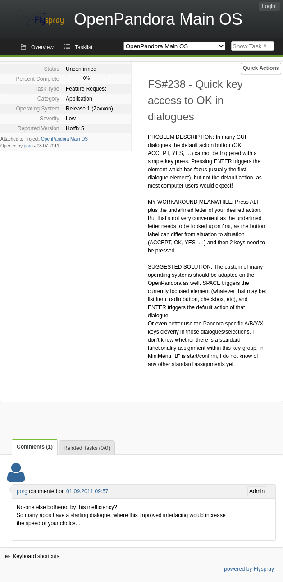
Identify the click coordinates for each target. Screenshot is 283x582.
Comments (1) (35, 447)
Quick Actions (261, 68)
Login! (269, 6)
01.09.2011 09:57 (87, 491)
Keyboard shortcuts (32, 556)
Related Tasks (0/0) (87, 448)
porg (28, 145)
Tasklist (83, 47)
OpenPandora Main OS (64, 139)
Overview (42, 47)
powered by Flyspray (249, 569)
